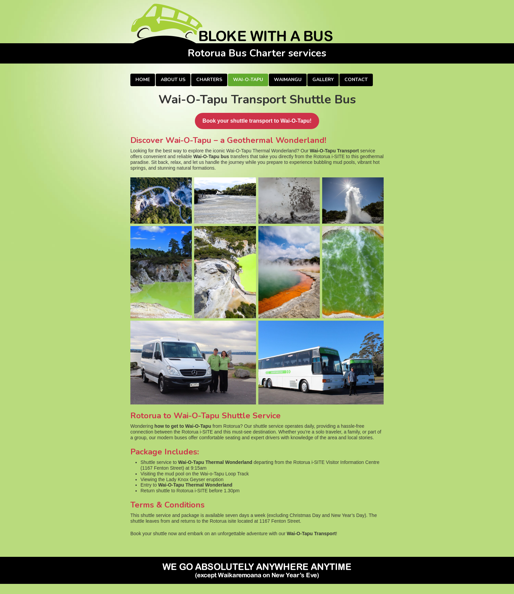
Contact (356, 79)
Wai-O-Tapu (248, 79)
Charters (209, 79)
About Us (173, 79)
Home (142, 79)
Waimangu (288, 79)
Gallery (323, 79)
